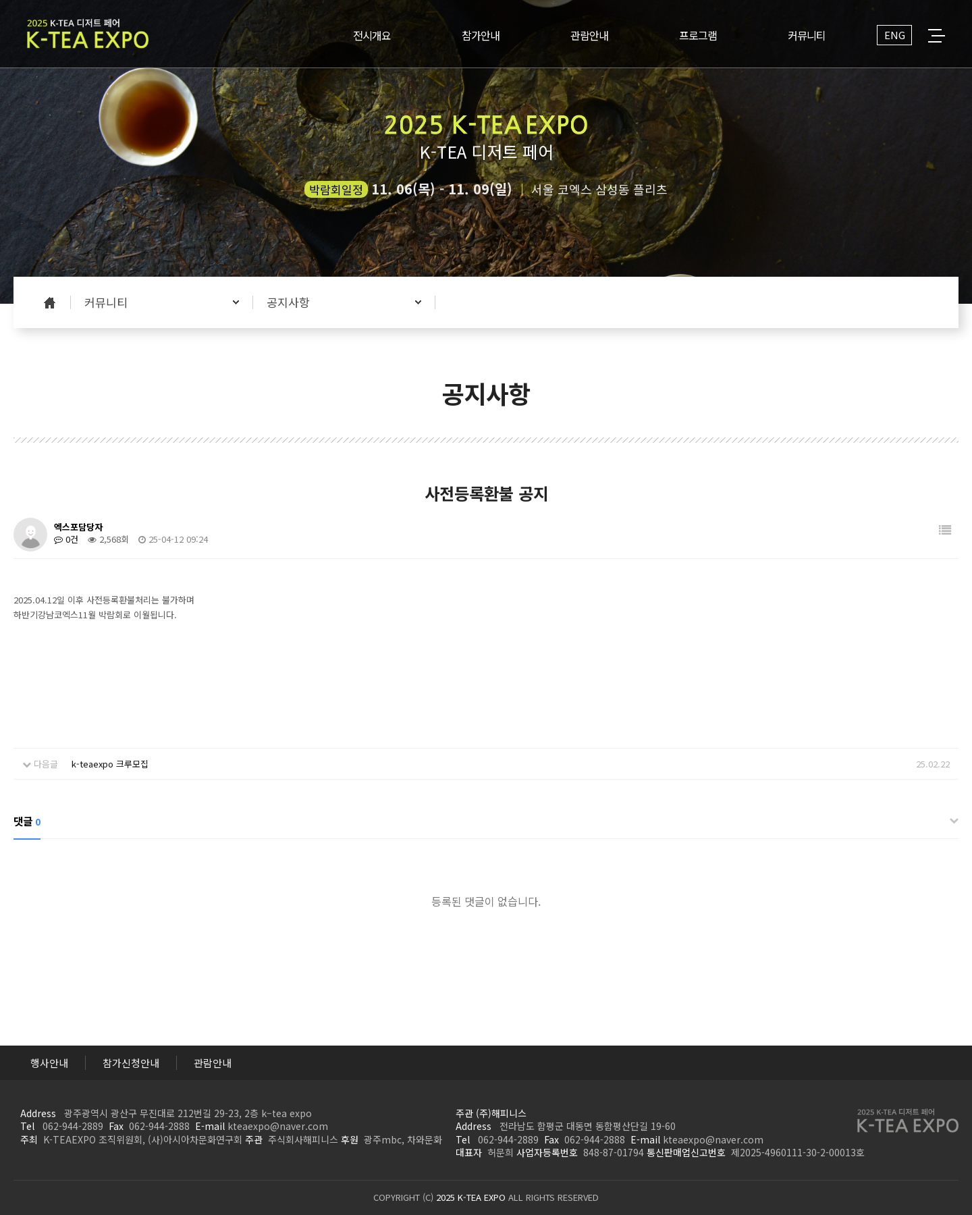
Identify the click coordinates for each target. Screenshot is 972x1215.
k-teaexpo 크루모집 (110, 763)
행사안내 (49, 1063)
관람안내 (213, 1063)
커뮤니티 (106, 302)
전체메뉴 (936, 35)
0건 (66, 539)
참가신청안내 (131, 1063)
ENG (894, 35)
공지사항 (288, 302)
